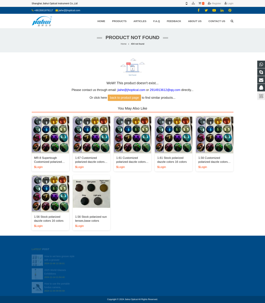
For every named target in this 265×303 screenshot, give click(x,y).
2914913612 (145, 258)
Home (124, 44)
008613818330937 (148, 263)
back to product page (124, 97)
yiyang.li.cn (144, 273)
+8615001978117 (43, 10)
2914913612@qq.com (165, 90)
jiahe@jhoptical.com (69, 10)
